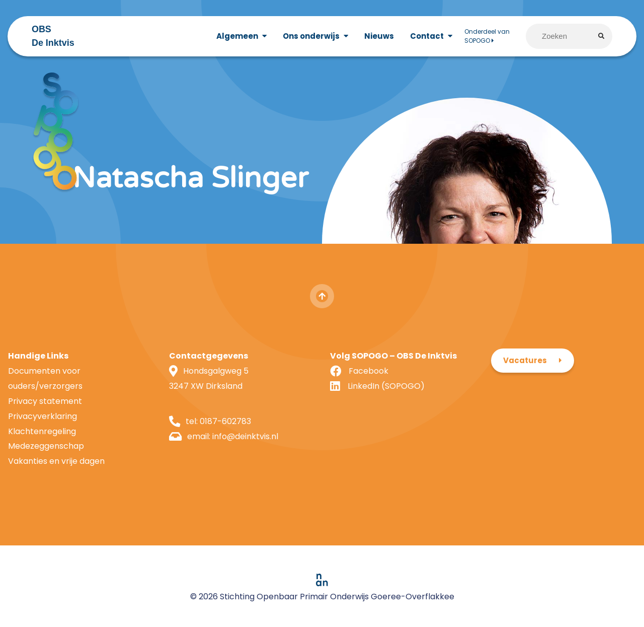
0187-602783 (225, 421)
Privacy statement (45, 401)
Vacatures (525, 360)
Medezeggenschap (46, 446)
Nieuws (379, 36)
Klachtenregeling (42, 431)
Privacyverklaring (42, 416)
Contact (427, 36)
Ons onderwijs (311, 36)
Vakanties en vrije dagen (56, 461)
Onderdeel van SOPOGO (487, 36)
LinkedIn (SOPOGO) (386, 386)
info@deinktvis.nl (245, 436)
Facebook (368, 371)
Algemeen (237, 36)
